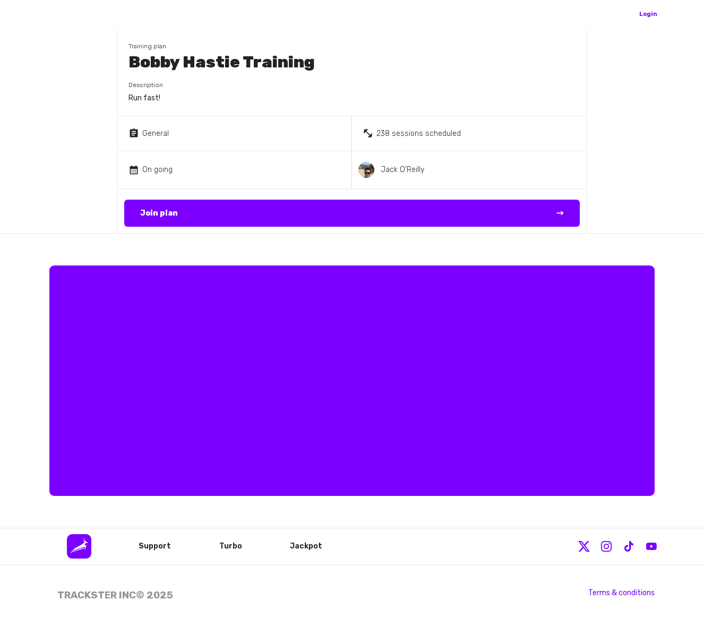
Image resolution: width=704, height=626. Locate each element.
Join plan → (352, 213)
